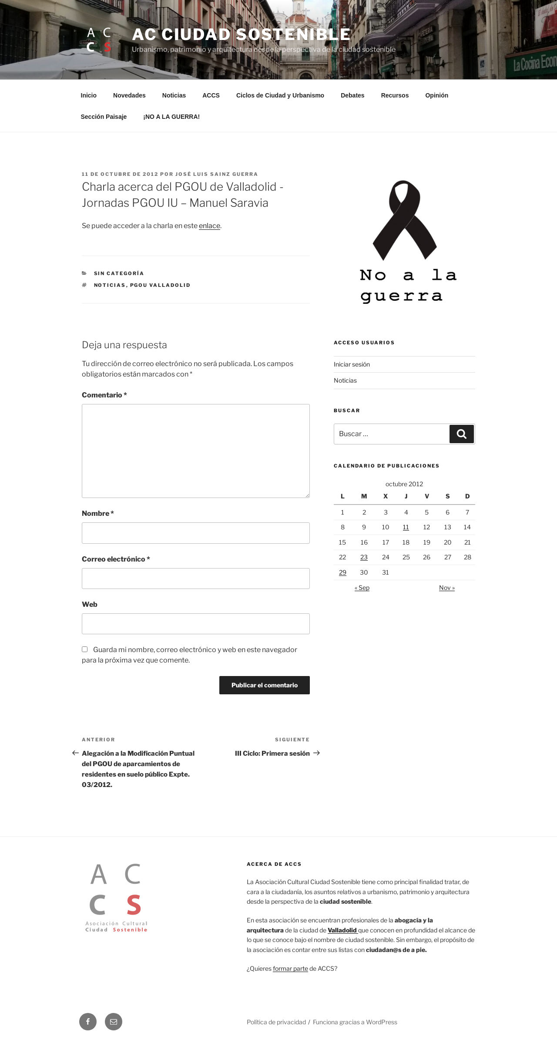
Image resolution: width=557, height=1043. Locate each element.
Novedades (129, 95)
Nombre (98, 513)
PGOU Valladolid (160, 285)
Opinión (436, 95)
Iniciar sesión (352, 364)
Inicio (89, 95)
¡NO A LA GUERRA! (171, 116)
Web (89, 604)
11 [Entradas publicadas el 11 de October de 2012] (406, 527)
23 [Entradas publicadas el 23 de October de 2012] (364, 557)
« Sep (362, 587)
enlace (209, 226)
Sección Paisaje (104, 116)
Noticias (174, 95)
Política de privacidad (276, 1022)
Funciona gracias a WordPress (355, 1022)
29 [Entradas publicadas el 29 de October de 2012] (342, 572)
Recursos (395, 95)
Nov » (447, 587)
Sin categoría (119, 273)
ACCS (211, 95)
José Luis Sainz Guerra (216, 174)
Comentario (104, 395)
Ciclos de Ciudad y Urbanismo (280, 95)
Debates (352, 95)
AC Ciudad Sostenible (242, 34)
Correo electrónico (116, 559)
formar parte (290, 968)
